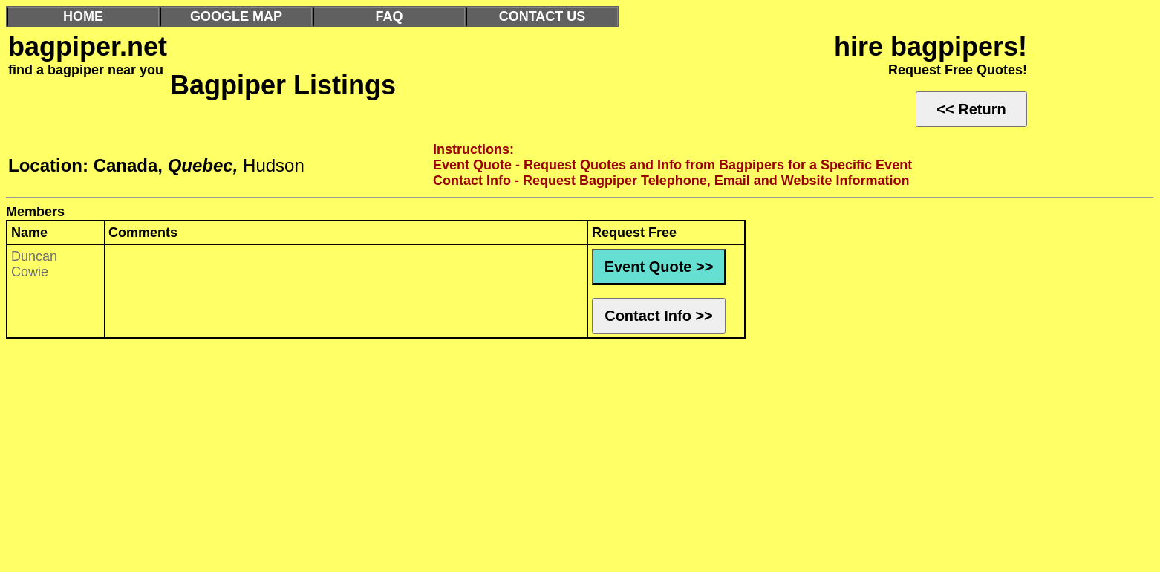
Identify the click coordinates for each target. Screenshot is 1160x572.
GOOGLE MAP (236, 16)
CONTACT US (542, 16)
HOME (83, 16)
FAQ (389, 16)
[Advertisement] (451, 459)
